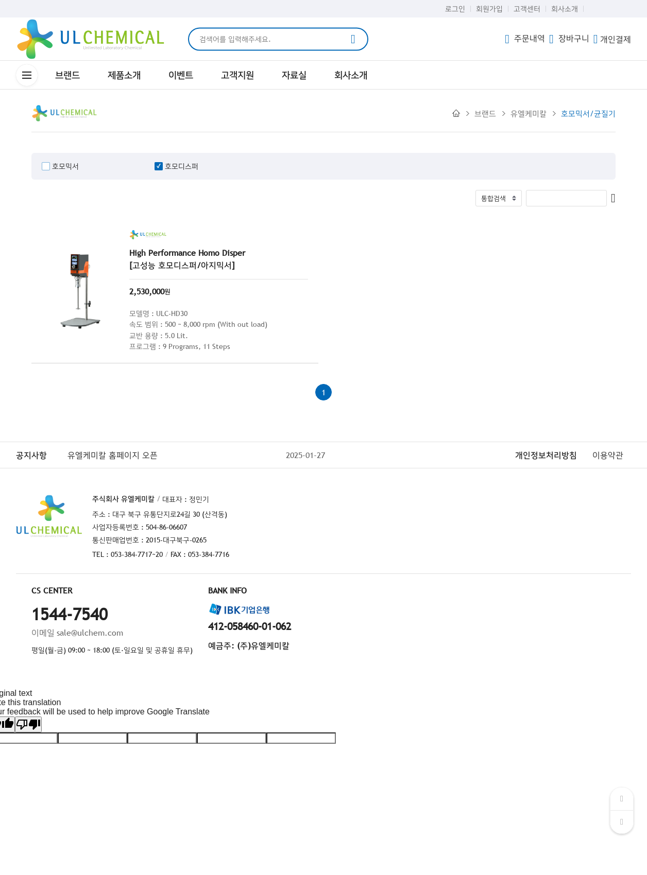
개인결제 (612, 39)
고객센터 (527, 8)
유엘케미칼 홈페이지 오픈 (112, 455)
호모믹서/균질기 (588, 113)
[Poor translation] (28, 724)
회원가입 (489, 8)
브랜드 (67, 75)
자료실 (294, 75)
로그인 (455, 8)
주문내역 (525, 38)
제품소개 (124, 75)
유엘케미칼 (528, 113)
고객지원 (237, 75)
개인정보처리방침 (546, 455)
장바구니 (569, 38)
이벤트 (181, 75)
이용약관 (607, 455)
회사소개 (564, 8)
